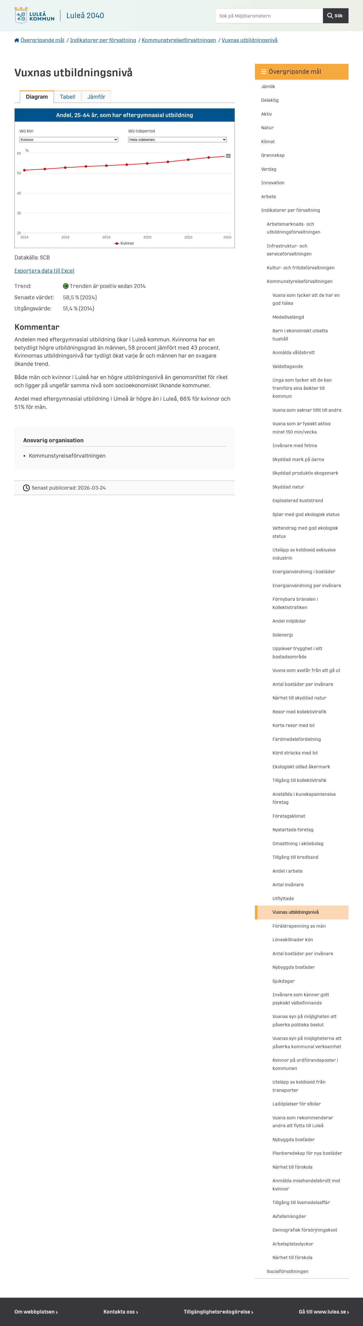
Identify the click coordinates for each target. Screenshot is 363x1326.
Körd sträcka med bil (295, 753)
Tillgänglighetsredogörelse (217, 1312)
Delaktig (270, 100)
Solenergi (283, 635)
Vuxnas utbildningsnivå (250, 40)
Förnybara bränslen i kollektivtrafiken (295, 603)
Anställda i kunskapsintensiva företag (304, 798)
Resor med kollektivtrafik (299, 711)
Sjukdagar (284, 981)
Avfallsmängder (289, 1216)
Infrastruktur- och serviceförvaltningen (289, 250)
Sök (339, 15)
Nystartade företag (293, 829)
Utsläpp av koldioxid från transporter (299, 1086)
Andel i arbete (288, 871)
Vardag (269, 169)
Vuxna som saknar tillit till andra (307, 410)
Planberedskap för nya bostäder (307, 1153)
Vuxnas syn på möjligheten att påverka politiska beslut (305, 1020)
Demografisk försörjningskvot (305, 1230)
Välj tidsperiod (141, 131)
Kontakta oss (119, 1312)
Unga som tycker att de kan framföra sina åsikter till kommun (302, 388)
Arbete (268, 196)
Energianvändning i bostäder (304, 571)
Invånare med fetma (295, 445)
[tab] (37, 96)
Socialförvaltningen (288, 1271)
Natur (267, 127)
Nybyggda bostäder (294, 967)
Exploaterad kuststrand (298, 500)
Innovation (272, 182)
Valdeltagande (288, 366)
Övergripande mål (42, 40)
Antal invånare (288, 884)
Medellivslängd (288, 317)
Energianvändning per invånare (307, 585)
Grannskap (273, 155)
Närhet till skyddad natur (299, 698)
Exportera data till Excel (44, 271)
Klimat (268, 141)
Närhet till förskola (293, 1167)
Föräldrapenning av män (299, 926)
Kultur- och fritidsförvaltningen (301, 267)
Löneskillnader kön (293, 939)
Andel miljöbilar (289, 621)
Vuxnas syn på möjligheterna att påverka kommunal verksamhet (307, 1042)
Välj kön (26, 131)
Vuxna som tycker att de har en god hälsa (306, 299)
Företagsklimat (289, 816)
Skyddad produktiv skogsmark (305, 473)
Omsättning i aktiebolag (298, 843)
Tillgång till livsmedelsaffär (301, 1202)
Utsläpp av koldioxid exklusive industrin (304, 554)
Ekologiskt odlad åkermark (301, 766)
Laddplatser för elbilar (297, 1104)
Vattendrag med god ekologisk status (305, 532)
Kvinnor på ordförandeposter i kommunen (305, 1064)
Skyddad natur (288, 487)
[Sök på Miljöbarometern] (269, 15)
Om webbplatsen (34, 1312)
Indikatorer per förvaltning (103, 40)
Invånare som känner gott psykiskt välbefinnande (301, 999)
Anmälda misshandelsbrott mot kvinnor (306, 1185)
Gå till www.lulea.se (322, 1312)
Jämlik (268, 86)
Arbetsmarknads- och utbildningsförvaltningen (293, 228)
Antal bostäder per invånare (303, 684)
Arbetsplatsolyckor (293, 1244)
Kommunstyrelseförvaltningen (179, 40)
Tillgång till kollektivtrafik (299, 780)
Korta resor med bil (294, 725)
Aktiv (266, 114)
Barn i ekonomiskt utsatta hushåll (300, 335)
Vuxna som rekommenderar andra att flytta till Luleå (303, 1122)
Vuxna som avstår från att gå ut (306, 670)
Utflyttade (283, 898)
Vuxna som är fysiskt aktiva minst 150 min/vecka (302, 428)
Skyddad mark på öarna (298, 459)
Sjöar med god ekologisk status (306, 514)
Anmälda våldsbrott (294, 352)
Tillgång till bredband (295, 857)
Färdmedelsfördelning (297, 739)
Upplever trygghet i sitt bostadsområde (297, 652)
